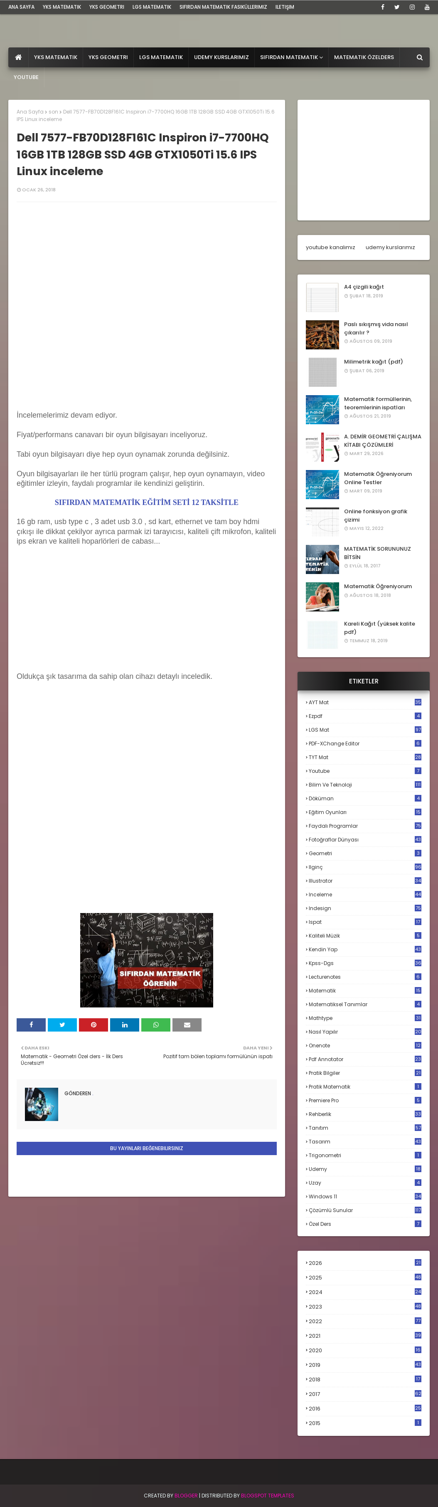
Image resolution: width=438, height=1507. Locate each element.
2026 (365, 1263)
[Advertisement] (79, 617)
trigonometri (365, 1155)
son (53, 111)
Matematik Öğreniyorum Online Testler (378, 478)
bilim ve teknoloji (365, 784)
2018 (365, 1380)
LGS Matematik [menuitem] (161, 57)
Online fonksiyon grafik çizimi (375, 515)
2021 (365, 1336)
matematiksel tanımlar (365, 1004)
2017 (365, 1394)
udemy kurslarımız (390, 247)
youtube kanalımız (330, 247)
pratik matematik (365, 1086)
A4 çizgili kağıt (364, 287)
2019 (365, 1365)
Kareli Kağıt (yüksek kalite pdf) (379, 628)
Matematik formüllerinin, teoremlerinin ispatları (378, 403)
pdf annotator (365, 1059)
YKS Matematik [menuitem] (55, 57)
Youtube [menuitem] (26, 77)
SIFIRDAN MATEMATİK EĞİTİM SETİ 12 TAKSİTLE (147, 502)
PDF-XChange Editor (365, 743)
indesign (365, 908)
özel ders (365, 1223)
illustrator (365, 880)
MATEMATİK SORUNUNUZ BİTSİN (377, 553)
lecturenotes (365, 976)
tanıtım (365, 1127)
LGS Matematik (152, 6)
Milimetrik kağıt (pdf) (373, 362)
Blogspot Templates (267, 1495)
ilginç (365, 867)
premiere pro (365, 1100)
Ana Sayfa (30, 111)
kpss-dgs (365, 963)
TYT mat (365, 757)
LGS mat (365, 729)
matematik (365, 991)
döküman (365, 798)
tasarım (365, 1141)
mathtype (365, 1018)
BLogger (186, 1495)
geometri (365, 853)
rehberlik (365, 1114)
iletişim (285, 6)
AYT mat (365, 702)
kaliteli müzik (365, 935)
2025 (365, 1278)
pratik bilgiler (365, 1072)
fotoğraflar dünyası (365, 839)
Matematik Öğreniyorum (378, 586)
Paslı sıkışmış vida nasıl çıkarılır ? (376, 328)
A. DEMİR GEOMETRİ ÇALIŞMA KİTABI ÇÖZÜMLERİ (382, 441)
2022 (365, 1321)
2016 (365, 1409)
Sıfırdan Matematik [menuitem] (289, 57)
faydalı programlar (365, 825)
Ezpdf (365, 716)
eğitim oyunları (365, 812)
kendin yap (365, 949)
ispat (365, 922)
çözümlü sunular (365, 1210)
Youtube (365, 771)
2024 (365, 1292)
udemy (365, 1169)
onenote (365, 1045)
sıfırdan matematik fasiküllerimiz (223, 6)
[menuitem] (18, 57)
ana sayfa (21, 6)
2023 (365, 1307)
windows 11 (365, 1196)
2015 (365, 1423)
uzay (365, 1182)
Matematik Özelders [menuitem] (364, 57)
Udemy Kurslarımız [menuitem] (221, 57)
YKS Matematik (62, 6)
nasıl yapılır (365, 1031)
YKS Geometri (106, 6)
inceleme (365, 894)
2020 (365, 1350)
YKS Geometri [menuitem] (108, 57)
